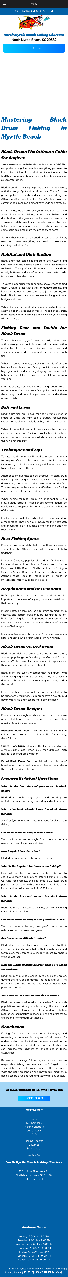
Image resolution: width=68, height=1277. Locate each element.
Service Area (34, 1148)
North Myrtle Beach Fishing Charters (33, 1268)
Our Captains (34, 1130)
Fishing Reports (34, 1141)
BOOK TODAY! (34, 1098)
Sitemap (61, 1268)
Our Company (34, 1123)
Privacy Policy (13, 1272)
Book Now (34, 48)
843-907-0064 (34, 1179)
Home (34, 1119)
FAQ (34, 1134)
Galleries (34, 1145)
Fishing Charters (34, 1127)
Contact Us (34, 1155)
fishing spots (59, 560)
